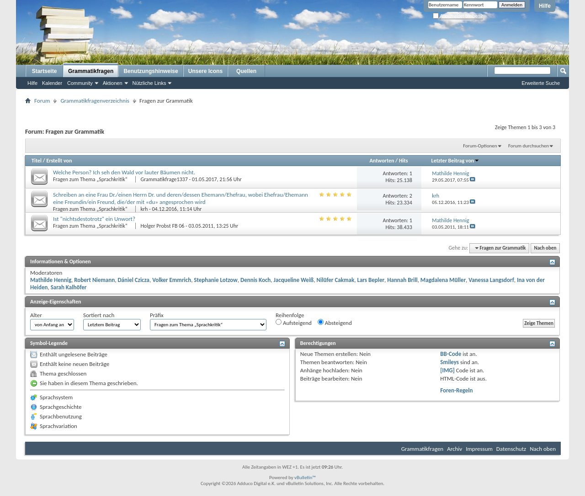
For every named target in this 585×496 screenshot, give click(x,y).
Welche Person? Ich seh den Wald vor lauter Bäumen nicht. (124, 172)
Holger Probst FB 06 (162, 226)
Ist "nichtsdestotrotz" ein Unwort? (94, 218)
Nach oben (545, 248)
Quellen (246, 71)
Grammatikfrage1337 (163, 179)
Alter (36, 315)
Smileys (449, 362)
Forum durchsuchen (528, 146)
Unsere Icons (205, 71)
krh (144, 209)
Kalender (52, 83)
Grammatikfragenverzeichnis (94, 100)
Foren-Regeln (456, 390)
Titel (37, 160)
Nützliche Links (149, 83)
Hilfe (545, 6)
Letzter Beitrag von (455, 160)
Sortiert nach (98, 315)
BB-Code (450, 353)
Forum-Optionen (480, 146)
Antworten (382, 160)
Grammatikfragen (90, 71)
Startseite (44, 71)
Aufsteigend (294, 322)
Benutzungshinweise (150, 71)
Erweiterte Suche (540, 83)
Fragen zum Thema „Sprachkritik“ (90, 179)
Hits (403, 160)
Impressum (479, 448)
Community (80, 83)
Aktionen (112, 83)
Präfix (157, 315)
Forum (42, 100)
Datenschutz (511, 448)
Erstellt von (59, 160)
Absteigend (335, 322)
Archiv (454, 448)
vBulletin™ (305, 477)
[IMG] (447, 370)
